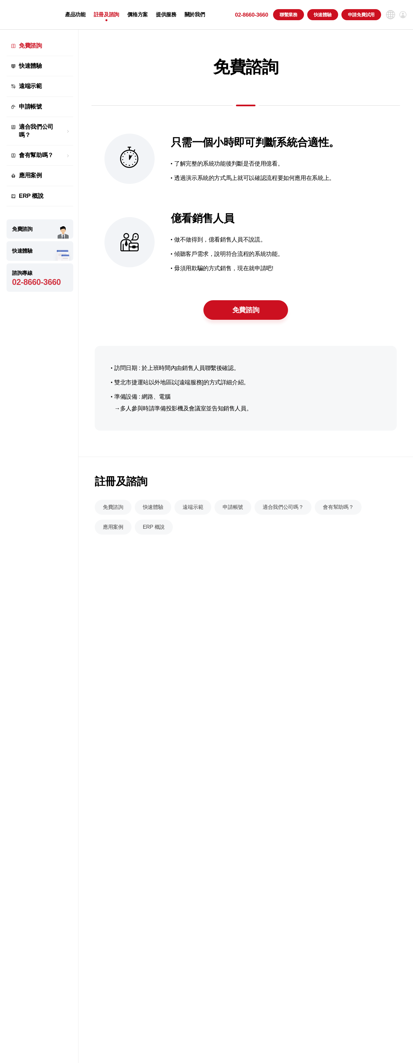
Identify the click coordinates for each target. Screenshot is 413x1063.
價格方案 (137, 14)
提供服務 (166, 14)
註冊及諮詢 (106, 14)
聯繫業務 (288, 14)
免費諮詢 (30, 45)
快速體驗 (323, 14)
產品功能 (75, 14)
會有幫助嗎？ (36, 155)
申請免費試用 (361, 14)
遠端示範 (30, 86)
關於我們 (195, 14)
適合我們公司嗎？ (36, 131)
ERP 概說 (31, 196)
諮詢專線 (40, 278)
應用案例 (30, 175)
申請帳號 (30, 106)
